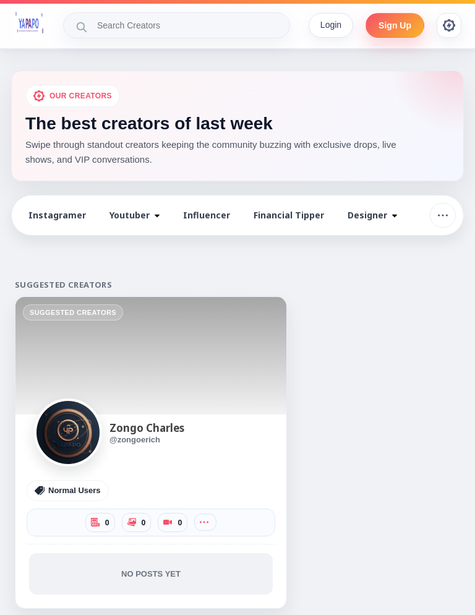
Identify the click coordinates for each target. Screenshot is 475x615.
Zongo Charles (146, 428)
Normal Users (68, 491)
